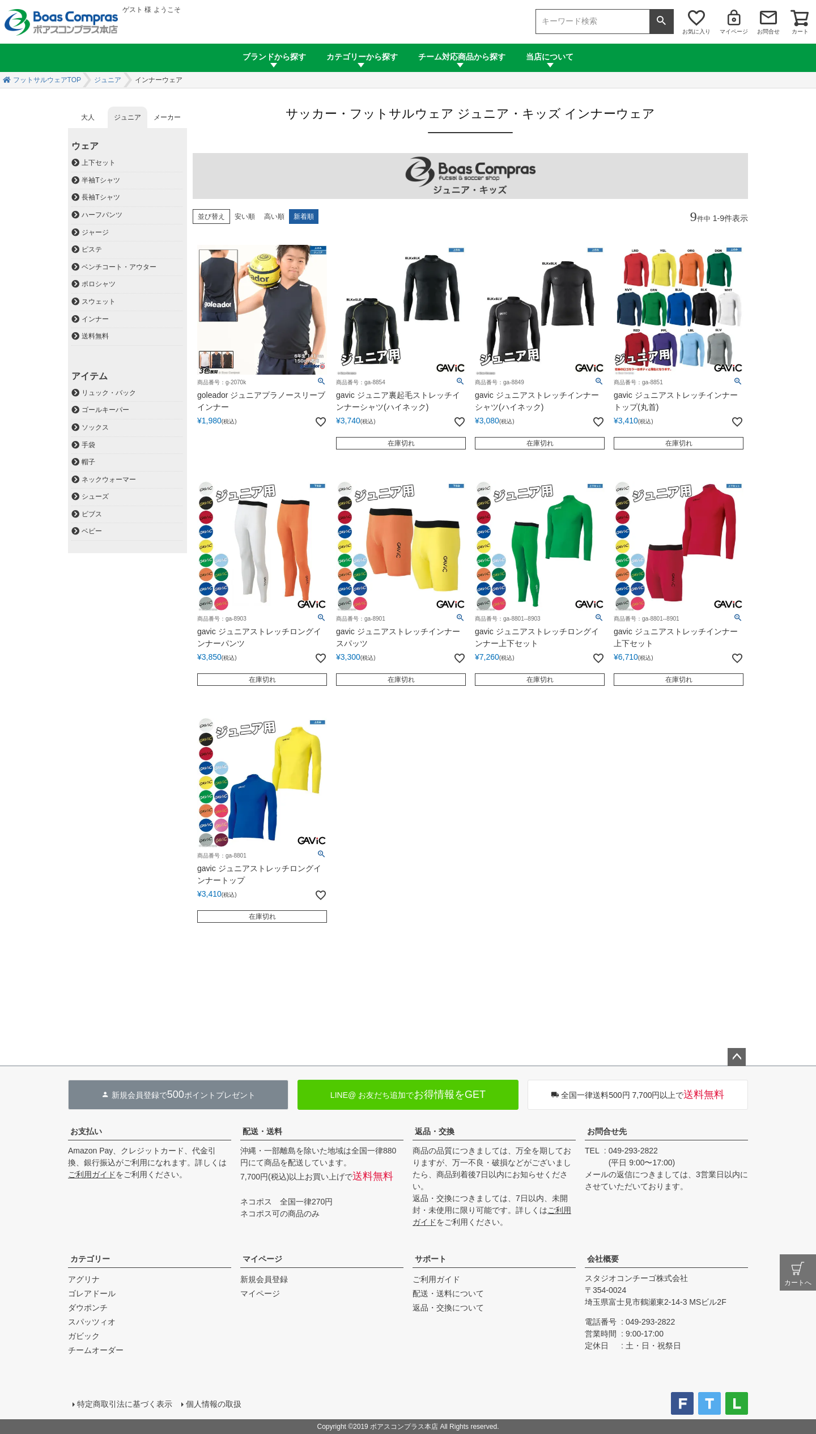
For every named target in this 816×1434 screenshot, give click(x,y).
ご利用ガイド (92, 1174)
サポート (431, 1258)
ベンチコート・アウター (119, 267)
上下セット (99, 163)
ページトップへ (737, 1057)
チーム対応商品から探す (461, 56)
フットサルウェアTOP (47, 80)
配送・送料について (448, 1293)
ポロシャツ (99, 284)
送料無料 (95, 336)
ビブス (92, 514)
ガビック (84, 1335)
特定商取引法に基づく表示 (124, 1403)
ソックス (95, 427)
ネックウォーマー (109, 479)
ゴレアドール (92, 1293)
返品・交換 (434, 1131)
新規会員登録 (264, 1279)
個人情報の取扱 (213, 1403)
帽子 (88, 462)
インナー (95, 319)
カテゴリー (90, 1258)
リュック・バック (109, 393)
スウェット (99, 302)
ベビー (92, 531)
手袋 (88, 445)
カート (800, 31)
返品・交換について (448, 1307)
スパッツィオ (92, 1321)
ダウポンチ (88, 1307)
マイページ (734, 31)
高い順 (274, 216)
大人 (88, 117)
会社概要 (603, 1258)
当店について (549, 56)
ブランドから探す (274, 56)
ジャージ (95, 232)
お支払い (86, 1131)
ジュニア (107, 80)
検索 (661, 21)
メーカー (167, 117)
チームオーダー (96, 1350)
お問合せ (768, 31)
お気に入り (696, 31)
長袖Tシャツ (101, 197)
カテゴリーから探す (362, 56)
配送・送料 (262, 1131)
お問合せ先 (607, 1131)
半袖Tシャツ (101, 180)
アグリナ (84, 1279)
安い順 (245, 216)
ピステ (92, 249)
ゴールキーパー (105, 410)
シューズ (95, 496)
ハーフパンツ (102, 215)
